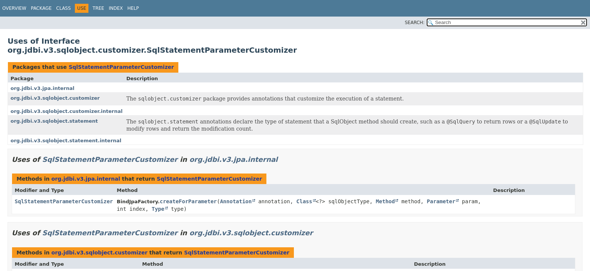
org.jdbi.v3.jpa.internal (43, 88)
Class (63, 8)
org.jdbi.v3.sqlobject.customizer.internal (67, 111)
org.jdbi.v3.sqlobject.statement (54, 121)
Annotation (236, 201)
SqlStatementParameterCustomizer (121, 67)
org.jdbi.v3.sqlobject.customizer (55, 98)
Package (41, 8)
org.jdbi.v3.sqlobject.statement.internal (66, 140)
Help (133, 8)
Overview (14, 8)
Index (116, 8)
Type (158, 209)
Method (385, 201)
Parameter (441, 201)
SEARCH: (415, 22)
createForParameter (188, 201)
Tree (98, 8)
